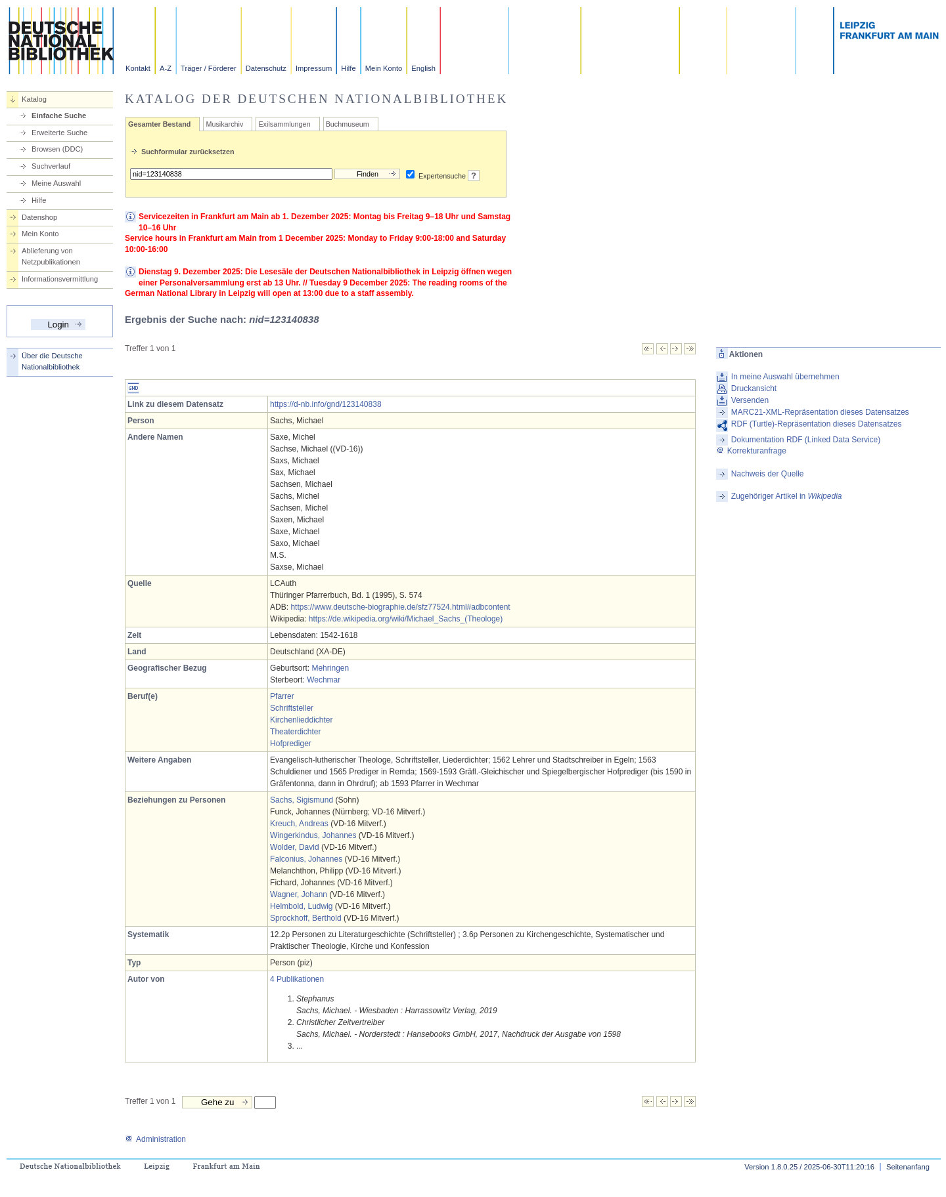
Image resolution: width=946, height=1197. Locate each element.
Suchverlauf (51, 166)
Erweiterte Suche (59, 132)
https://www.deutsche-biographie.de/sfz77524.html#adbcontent (400, 607)
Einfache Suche (59, 115)
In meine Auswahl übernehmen (785, 376)
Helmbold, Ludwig (301, 906)
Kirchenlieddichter (301, 719)
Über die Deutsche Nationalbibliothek (52, 361)
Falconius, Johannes (306, 859)
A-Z (165, 68)
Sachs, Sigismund (301, 800)
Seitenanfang (908, 1167)
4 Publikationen (297, 979)
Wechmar (323, 679)
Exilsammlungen (284, 124)
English (423, 68)
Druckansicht (754, 388)
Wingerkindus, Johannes (313, 835)
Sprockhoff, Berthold (306, 918)
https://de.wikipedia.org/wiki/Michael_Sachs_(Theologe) (406, 618)
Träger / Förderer (208, 68)
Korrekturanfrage (751, 450)
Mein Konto (384, 68)
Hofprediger (290, 743)
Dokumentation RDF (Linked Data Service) (805, 439)
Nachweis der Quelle (767, 473)
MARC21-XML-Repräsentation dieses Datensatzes (820, 412)
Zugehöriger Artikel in (786, 496)
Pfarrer (282, 696)
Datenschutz (266, 68)
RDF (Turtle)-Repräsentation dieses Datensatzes (816, 424)
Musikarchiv (224, 124)
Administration (155, 1139)
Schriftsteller (291, 708)
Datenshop (39, 217)
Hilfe (348, 68)
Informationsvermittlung (60, 279)
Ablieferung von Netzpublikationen (51, 256)
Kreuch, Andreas (299, 823)
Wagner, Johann (298, 894)
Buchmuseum (347, 124)
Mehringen (330, 668)
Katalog (34, 99)
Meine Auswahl (56, 183)
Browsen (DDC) (57, 149)
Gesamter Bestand (159, 124)
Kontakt (137, 68)
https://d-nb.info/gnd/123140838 (325, 404)
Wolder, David (294, 847)
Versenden (750, 400)
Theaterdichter (295, 731)
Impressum (314, 68)
